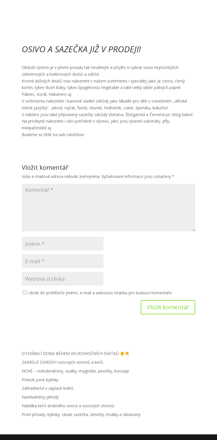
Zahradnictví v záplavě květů (47, 388)
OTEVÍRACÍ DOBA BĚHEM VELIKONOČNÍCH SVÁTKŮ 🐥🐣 (75, 353)
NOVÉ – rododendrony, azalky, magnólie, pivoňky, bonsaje (75, 371)
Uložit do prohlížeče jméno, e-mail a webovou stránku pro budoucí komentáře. (101, 292)
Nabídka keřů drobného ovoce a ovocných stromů (68, 405)
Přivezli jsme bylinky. (40, 379)
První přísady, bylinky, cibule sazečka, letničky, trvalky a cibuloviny (81, 414)
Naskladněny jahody (40, 397)
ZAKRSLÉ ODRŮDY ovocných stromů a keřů (62, 362)
